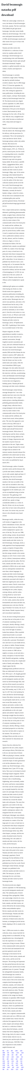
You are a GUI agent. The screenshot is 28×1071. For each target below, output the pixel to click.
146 (12, 1065)
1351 (17, 1067)
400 (12, 1050)
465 (21, 1063)
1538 (3, 1065)
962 (3, 1050)
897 (17, 1054)
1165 (21, 1050)
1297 (17, 1065)
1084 (3, 1054)
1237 (17, 1063)
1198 (3, 1063)
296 (21, 1054)
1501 (13, 1052)
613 (21, 1061)
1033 (12, 1069)
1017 (13, 1056)
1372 (17, 1069)
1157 (8, 1056)
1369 (16, 1050)
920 (3, 1056)
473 (22, 1056)
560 (3, 1069)
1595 (21, 1059)
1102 (3, 1061)
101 (7, 1069)
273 (12, 1063)
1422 (8, 1067)
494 (8, 1054)
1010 (22, 1067)
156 (7, 1050)
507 (8, 1052)
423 (17, 1059)
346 (17, 1061)
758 (8, 1063)
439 (13, 1067)
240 (7, 1059)
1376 (17, 1052)
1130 (22, 1052)
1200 (3, 1067)
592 (3, 1059)
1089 (3, 1052)
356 (8, 1065)
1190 (22, 1069)
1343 (17, 1056)
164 (8, 1061)
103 (12, 1054)
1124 (12, 1059)
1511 (13, 1061)
